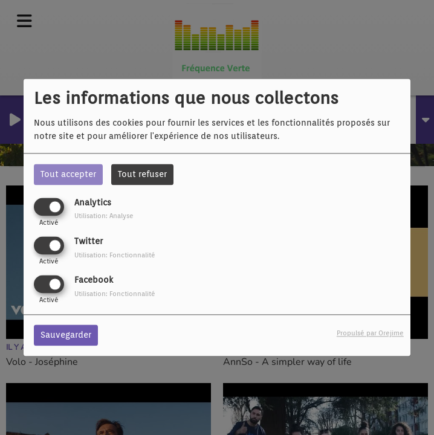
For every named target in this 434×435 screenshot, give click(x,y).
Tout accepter (68, 174)
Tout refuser (142, 174)
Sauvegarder (65, 335)
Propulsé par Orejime (370, 333)
